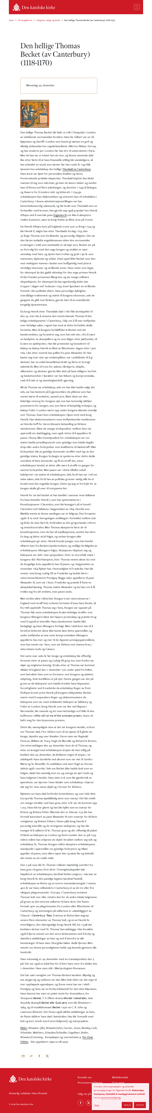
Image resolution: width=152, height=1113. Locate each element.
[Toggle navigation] (137, 7)
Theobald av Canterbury (76, 169)
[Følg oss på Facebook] (80, 1103)
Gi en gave (118, 1082)
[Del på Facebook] (39, 1056)
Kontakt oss (84, 1077)
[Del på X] (47, 1056)
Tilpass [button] (96, 1105)
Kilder (23, 1028)
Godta (140, 1105)
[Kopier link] (31, 1056)
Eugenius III (60, 215)
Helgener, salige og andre (48, 20)
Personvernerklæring (90, 1082)
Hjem (11, 20)
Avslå (127, 1105)
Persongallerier (25, 20)
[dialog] (120, 1096)
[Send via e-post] (23, 1056)
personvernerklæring (111, 1097)
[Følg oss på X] (88, 1103)
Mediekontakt (120, 1077)
